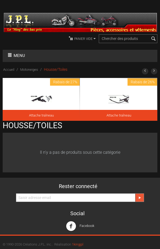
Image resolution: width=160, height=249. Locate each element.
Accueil (8, 70)
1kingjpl (77, 244)
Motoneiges (29, 70)
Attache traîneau (41, 115)
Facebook (80, 226)
